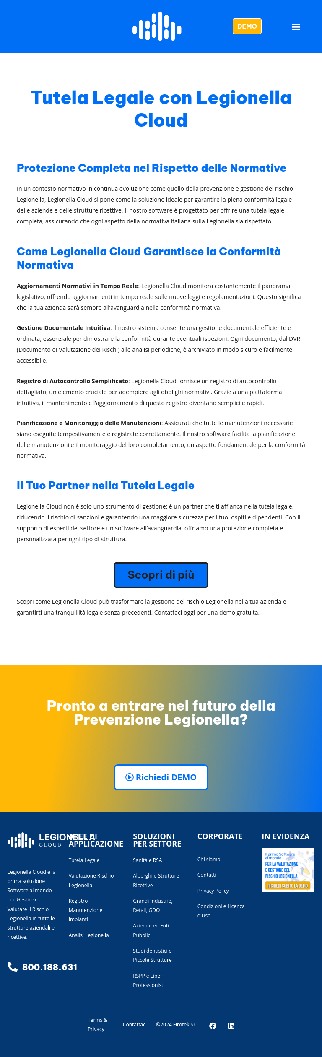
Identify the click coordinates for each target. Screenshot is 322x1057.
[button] (296, 26)
